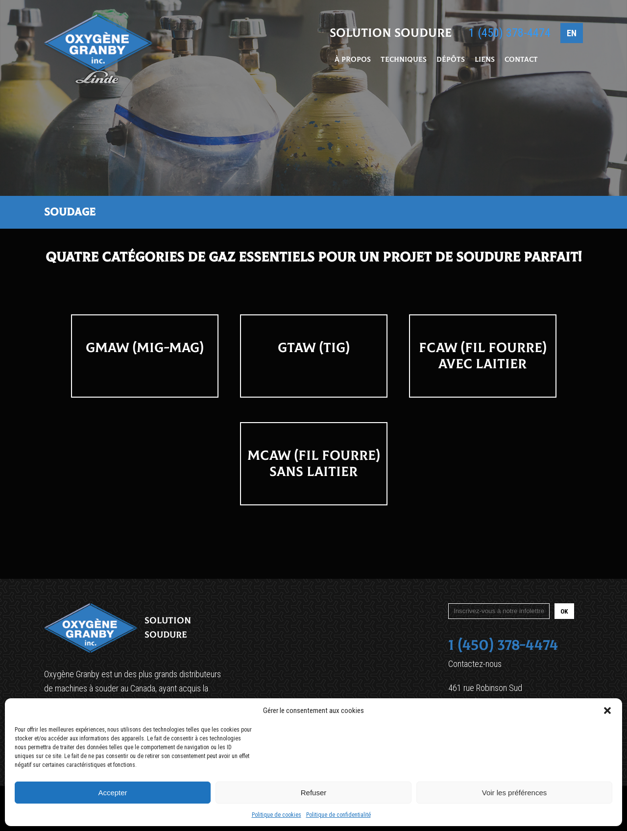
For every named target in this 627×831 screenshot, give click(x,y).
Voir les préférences (514, 792)
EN (572, 34)
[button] (607, 710)
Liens (485, 60)
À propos (353, 60)
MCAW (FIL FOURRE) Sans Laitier (313, 464)
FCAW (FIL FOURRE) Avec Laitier (482, 356)
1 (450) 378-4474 (510, 34)
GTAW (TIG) (313, 348)
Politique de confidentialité (338, 814)
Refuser (314, 792)
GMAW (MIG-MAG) (144, 348)
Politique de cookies (276, 814)
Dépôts (450, 60)
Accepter (112, 792)
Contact (521, 60)
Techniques (404, 60)
